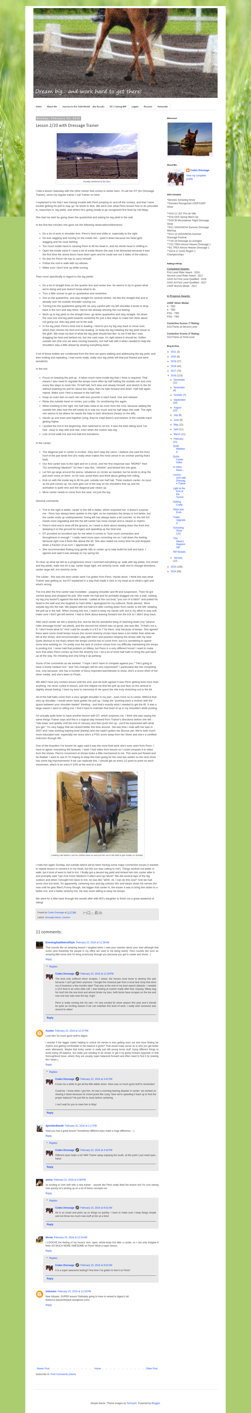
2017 (174, 370)
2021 (174, 351)
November (179, 387)
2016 (174, 375)
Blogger (156, 1403)
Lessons (66, 917)
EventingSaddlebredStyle (60, 942)
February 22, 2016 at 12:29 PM (97, 973)
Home (39, 107)
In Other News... (178, 468)
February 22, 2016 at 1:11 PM (81, 1125)
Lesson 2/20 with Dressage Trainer (179, 479)
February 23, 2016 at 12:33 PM (74, 1291)
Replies (53, 966)
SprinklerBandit (55, 1125)
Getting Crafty (178, 503)
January (178, 557)
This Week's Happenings (179, 542)
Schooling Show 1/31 (178, 530)
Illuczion (148, 107)
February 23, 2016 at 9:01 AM (96, 1207)
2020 (174, 356)
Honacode (162, 107)
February (178, 438)
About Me (52, 107)
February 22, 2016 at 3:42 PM (96, 1150)
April (176, 429)
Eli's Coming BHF (118, 107)
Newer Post (43, 1368)
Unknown (51, 1291)
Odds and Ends (178, 511)
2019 (174, 361)
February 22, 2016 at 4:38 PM (70, 1179)
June (177, 420)
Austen (50, 1030)
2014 (174, 571)
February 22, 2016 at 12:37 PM (71, 1030)
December (179, 379)
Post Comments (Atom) (63, 1374)
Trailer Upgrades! (179, 520)
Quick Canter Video (178, 459)
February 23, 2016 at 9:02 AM (96, 1265)
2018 (174, 366)
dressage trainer (53, 917)
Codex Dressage (64, 973)
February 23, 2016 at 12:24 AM (70, 1237)
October (178, 395)
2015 (174, 566)
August (177, 407)
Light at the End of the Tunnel (179, 493)
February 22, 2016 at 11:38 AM (92, 942)
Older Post (151, 1368)
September (180, 399)
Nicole (49, 1237)
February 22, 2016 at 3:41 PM (96, 1079)
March (177, 434)
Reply (49, 959)
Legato (135, 107)
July (176, 415)
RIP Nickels (179, 552)
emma (49, 1179)
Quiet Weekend (179, 449)
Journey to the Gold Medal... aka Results (83, 107)
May (176, 424)
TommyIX (132, 1403)
